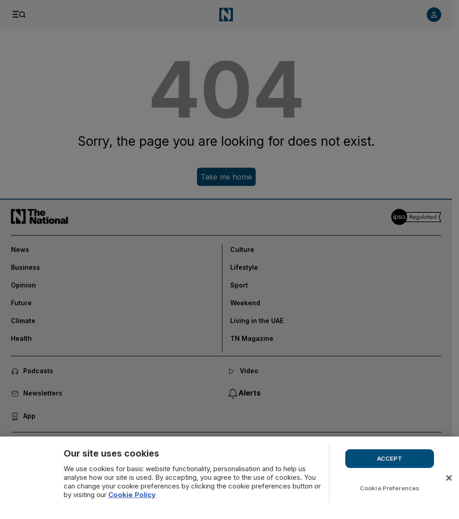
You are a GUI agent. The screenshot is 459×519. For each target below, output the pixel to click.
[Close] (449, 478)
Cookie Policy (132, 494)
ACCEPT (390, 458)
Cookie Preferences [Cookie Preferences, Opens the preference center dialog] (389, 488)
